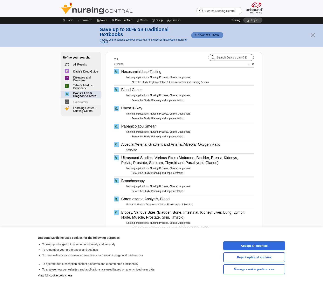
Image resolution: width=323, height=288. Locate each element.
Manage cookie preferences (254, 269)
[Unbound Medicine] (254, 7)
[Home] (68, 20)
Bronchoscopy (133, 181)
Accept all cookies (254, 245)
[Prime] (121, 20)
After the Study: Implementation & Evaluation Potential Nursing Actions (170, 82)
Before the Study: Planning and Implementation (158, 100)
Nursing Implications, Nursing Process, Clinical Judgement (158, 77)
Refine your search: (76, 57)
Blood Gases (132, 90)
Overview (131, 150)
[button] (174, 20)
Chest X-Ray (131, 108)
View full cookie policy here (55, 275)
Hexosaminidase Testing (141, 72)
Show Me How (207, 35)
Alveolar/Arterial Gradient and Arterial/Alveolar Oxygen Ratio (170, 144)
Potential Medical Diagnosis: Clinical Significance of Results (159, 204)
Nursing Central (112, 8)
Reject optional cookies (254, 257)
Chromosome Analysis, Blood (145, 199)
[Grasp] (157, 20)
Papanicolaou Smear (138, 126)
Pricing (236, 20)
